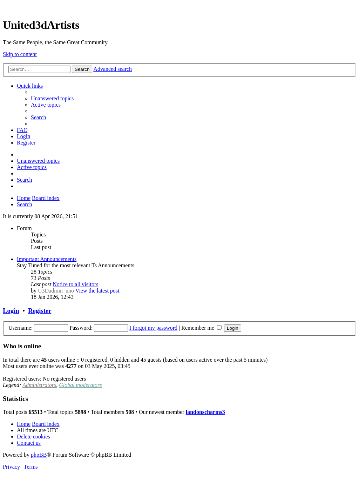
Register (39, 310)
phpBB (39, 455)
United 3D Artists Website (179, 7)
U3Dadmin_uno (56, 291)
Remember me (201, 328)
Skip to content (20, 54)
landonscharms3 (205, 412)
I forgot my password (153, 328)
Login (11, 310)
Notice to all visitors (75, 284)
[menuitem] (52, 98)
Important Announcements (46, 259)
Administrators (39, 385)
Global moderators (80, 385)
